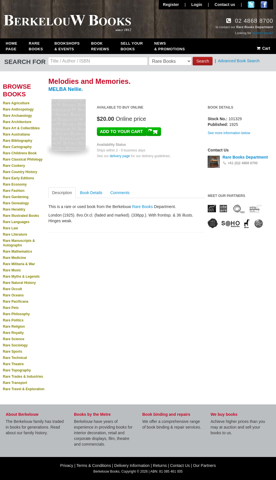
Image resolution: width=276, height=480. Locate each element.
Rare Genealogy (16, 203)
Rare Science (13, 339)
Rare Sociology (15, 345)
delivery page (120, 156)
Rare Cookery (14, 166)
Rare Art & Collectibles (21, 128)
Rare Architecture (17, 122)
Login (196, 4)
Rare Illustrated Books (21, 216)
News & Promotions (169, 46)
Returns (160, 465)
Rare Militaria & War (19, 264)
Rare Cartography (17, 147)
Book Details (91, 192)
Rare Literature (15, 234)
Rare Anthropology (18, 109)
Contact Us (180, 465)
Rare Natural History (19, 283)
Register (171, 4)
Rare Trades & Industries (23, 377)
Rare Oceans (13, 295)
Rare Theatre (13, 364)
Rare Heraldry (14, 209)
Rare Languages (16, 222)
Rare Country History (20, 172)
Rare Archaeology (17, 116)
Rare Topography (17, 370)
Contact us (225, 4)
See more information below (229, 133)
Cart (263, 48)
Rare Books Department (245, 157)
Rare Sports (12, 352)
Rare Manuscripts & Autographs (19, 243)
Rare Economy (15, 184)
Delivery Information (132, 465)
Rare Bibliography (17, 141)
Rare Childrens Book (20, 153)
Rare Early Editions (18, 178)
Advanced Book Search (238, 61)
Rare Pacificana (15, 302)
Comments (120, 192)
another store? (262, 33)
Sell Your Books (132, 46)
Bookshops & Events (67, 46)
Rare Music (12, 270)
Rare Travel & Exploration (23, 389)
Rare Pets (10, 308)
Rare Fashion (13, 191)
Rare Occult (12, 289)
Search (202, 61)
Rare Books (36, 46)
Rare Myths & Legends (21, 277)
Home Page (11, 46)
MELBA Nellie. (65, 89)
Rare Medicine (14, 258)
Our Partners (204, 465)
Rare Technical (15, 358)
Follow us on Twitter (251, 4)
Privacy (66, 465)
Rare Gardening (15, 197)
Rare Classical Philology (22, 159)
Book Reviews (100, 46)
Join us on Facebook (263, 4)
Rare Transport (15, 383)
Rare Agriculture (16, 103)
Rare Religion (14, 327)
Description (62, 192)
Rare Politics (13, 320)
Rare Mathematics (17, 251)
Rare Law (10, 228)
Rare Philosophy (16, 314)
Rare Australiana (16, 134)
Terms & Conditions (94, 465)
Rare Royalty (13, 333)
